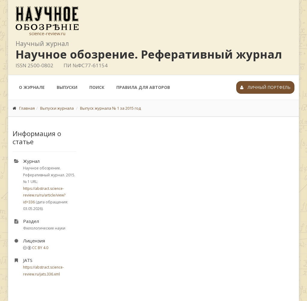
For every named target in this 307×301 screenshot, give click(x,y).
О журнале (32, 87)
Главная (27, 108)
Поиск (96, 87)
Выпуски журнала (57, 108)
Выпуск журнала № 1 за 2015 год (110, 108)
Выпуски (67, 87)
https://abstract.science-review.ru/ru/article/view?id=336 (44, 195)
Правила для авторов (143, 87)
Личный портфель (265, 87)
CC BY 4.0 (40, 247)
